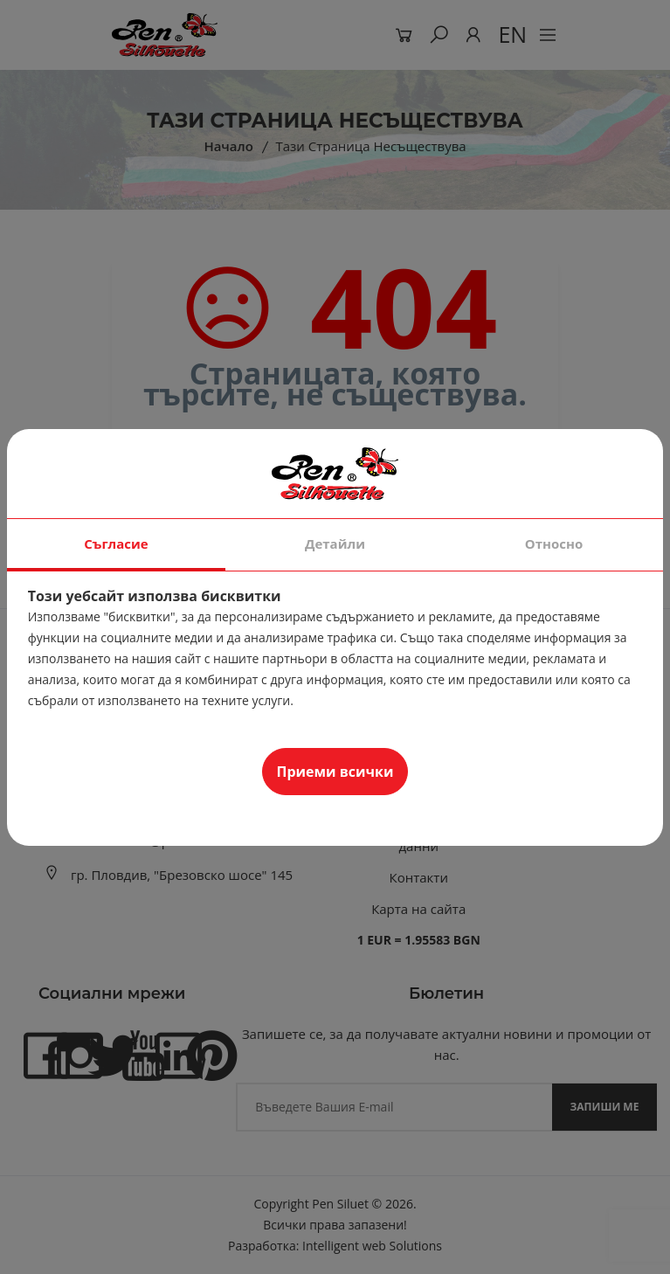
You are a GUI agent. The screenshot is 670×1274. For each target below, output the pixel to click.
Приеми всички (335, 771)
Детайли (335, 543)
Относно (554, 543)
